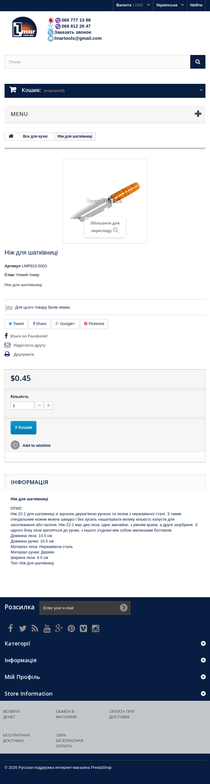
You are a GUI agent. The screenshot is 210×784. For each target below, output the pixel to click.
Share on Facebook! (29, 336)
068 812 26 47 (69, 26)
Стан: (10, 274)
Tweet (16, 323)
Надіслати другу (30, 345)
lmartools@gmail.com (74, 38)
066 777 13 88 (69, 19)
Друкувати (24, 354)
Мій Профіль (22, 676)
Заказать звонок (69, 32)
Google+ (65, 323)
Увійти (196, 5)
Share (39, 323)
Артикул (13, 266)
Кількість (20, 396)
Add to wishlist (36, 445)
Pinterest (94, 323)
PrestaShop (101, 767)
